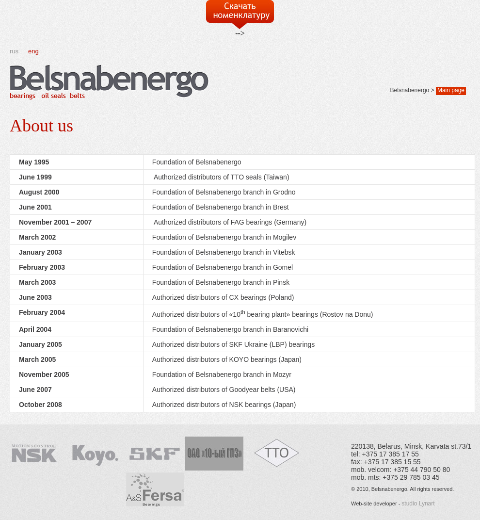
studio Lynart (417, 503)
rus (14, 51)
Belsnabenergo (410, 90)
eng (33, 51)
